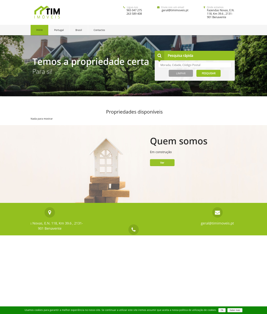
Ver (231, 162)
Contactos (99, 30)
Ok (222, 310)
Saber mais (235, 310)
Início (39, 29)
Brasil (78, 30)
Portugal (59, 30)
